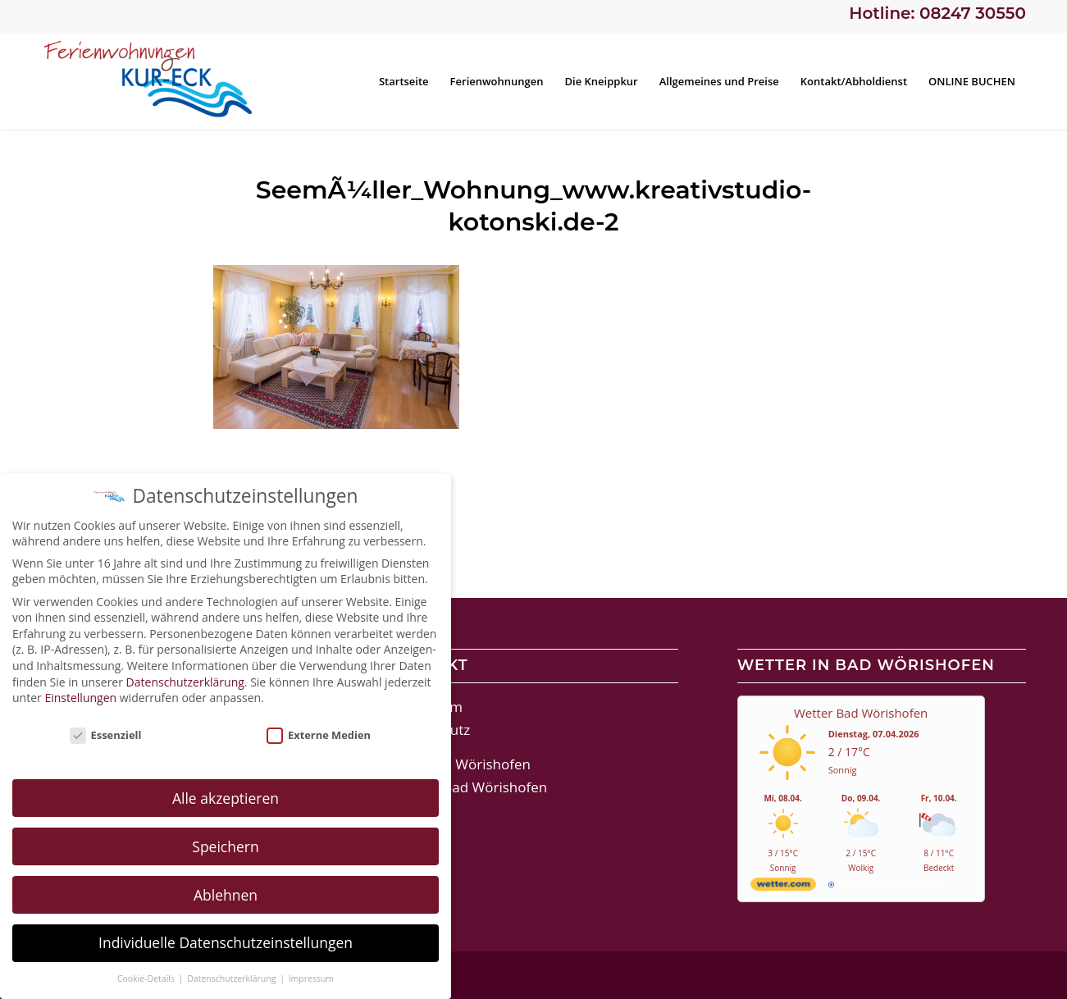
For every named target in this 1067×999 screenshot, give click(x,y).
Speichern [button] (225, 845)
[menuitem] (404, 81)
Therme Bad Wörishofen (468, 787)
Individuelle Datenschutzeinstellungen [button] (225, 942)
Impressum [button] (311, 978)
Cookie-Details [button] (147, 978)
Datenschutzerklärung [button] (232, 978)
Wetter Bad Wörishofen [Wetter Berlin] (861, 713)
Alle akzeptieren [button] (225, 797)
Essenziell (106, 735)
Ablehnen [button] (226, 894)
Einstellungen (80, 697)
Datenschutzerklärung (185, 681)
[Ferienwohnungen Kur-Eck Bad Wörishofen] (164, 81)
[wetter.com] (783, 887)
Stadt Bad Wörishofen (460, 764)
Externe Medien (319, 735)
